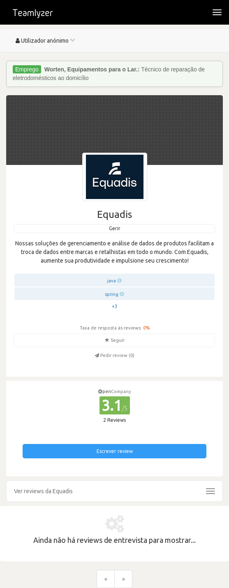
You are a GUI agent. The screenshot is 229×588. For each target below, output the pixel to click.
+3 (115, 306)
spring (111, 294)
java (111, 280)
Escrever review (115, 451)
